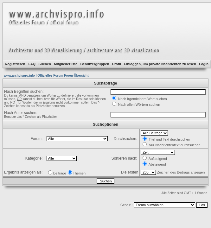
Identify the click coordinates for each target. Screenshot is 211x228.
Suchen (44, 64)
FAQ (32, 64)
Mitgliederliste (65, 64)
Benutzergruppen (94, 64)
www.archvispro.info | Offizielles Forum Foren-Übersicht (46, 75)
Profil (116, 64)
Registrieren (15, 64)
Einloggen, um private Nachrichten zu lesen (160, 64)
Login (203, 64)
